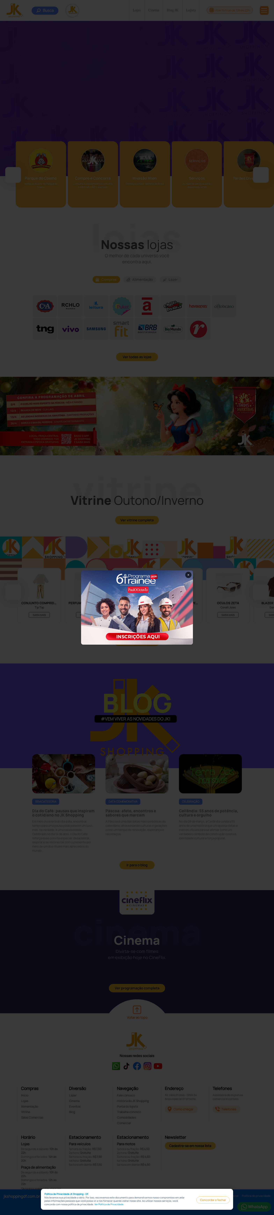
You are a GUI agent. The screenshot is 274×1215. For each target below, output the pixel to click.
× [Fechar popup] (188, 575)
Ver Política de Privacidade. (109, 1204)
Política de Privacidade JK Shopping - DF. (66, 1194)
